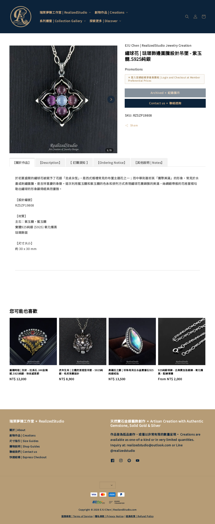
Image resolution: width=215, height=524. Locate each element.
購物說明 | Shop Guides (24, 446)
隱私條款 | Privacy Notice (109, 516)
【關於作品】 (21, 162)
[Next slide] (111, 99)
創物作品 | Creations (109, 12)
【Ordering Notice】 (111, 162)
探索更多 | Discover (104, 21)
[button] (187, 16)
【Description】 (50, 162)
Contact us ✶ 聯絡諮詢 (165, 103)
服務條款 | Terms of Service (77, 516)
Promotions (134, 69)
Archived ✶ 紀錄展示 (165, 93)
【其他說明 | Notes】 (149, 162)
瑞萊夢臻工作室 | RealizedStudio (63, 12)
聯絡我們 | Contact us (23, 452)
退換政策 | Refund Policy (140, 516)
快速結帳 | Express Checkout (27, 457)
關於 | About (17, 430)
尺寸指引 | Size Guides (24, 441)
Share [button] (131, 125)
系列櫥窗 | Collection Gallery (61, 21)
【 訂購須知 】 (79, 162)
